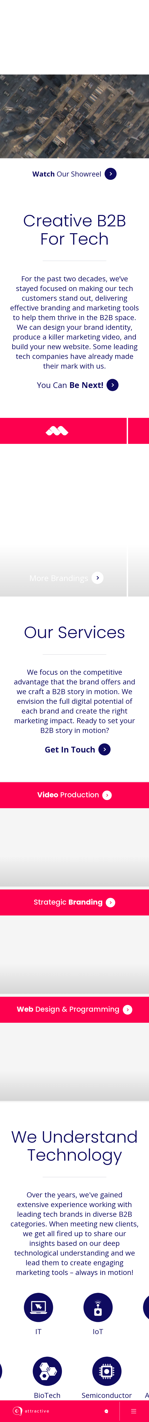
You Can (78, 385)
